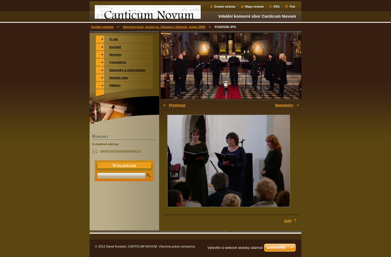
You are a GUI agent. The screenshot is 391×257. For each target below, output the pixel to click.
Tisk (292, 6)
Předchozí (177, 105)
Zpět (288, 221)
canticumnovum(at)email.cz (120, 151)
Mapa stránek (254, 6)
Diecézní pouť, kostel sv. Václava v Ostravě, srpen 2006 (164, 26)
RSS (276, 6)
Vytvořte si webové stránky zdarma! (235, 248)
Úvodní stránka (224, 6)
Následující (284, 105)
